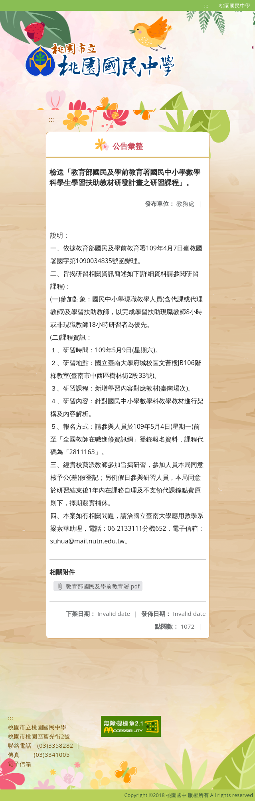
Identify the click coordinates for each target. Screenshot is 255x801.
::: (206, 5)
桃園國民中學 (234, 5)
